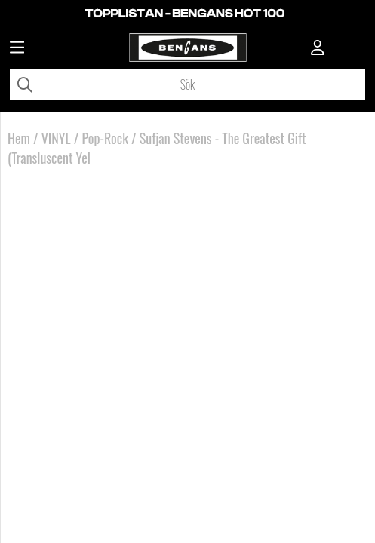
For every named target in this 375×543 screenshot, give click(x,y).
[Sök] (187, 84)
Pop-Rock (105, 138)
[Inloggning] (317, 49)
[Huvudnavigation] (17, 49)
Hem (19, 138)
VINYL (56, 138)
